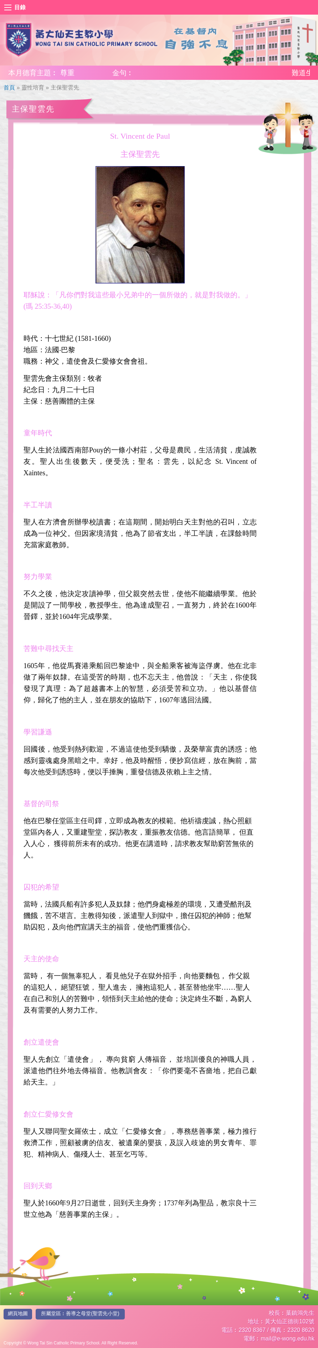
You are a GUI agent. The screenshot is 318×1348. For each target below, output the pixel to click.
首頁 (9, 87)
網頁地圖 (18, 1313)
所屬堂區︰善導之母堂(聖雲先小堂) (80, 1313)
